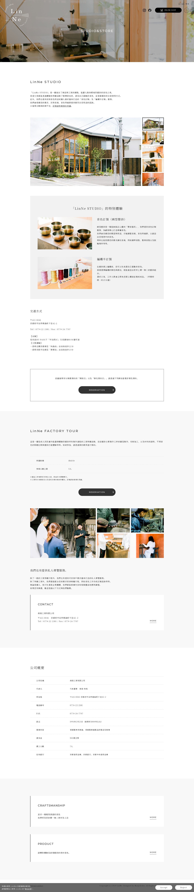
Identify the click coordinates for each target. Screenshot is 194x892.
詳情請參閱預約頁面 (62, 106)
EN (183, 4)
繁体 (187, 4)
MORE (153, 621)
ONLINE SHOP (170, 10)
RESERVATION (97, 390)
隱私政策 (28, 889)
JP (179, 4)
